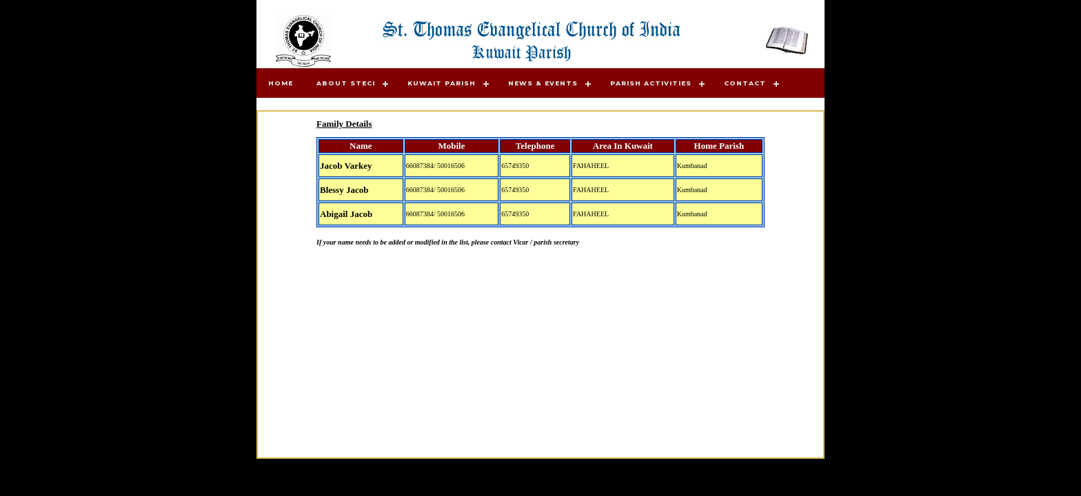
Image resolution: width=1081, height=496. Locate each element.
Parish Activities (650, 83)
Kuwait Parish (441, 83)
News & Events (543, 83)
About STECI (345, 83)
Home (280, 83)
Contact (745, 83)
